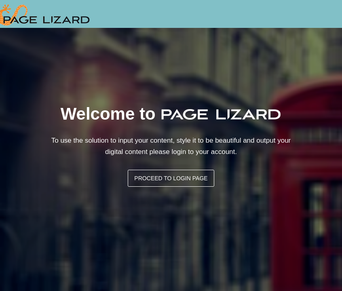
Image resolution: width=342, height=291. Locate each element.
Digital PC (45, 14)
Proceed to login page (170, 178)
